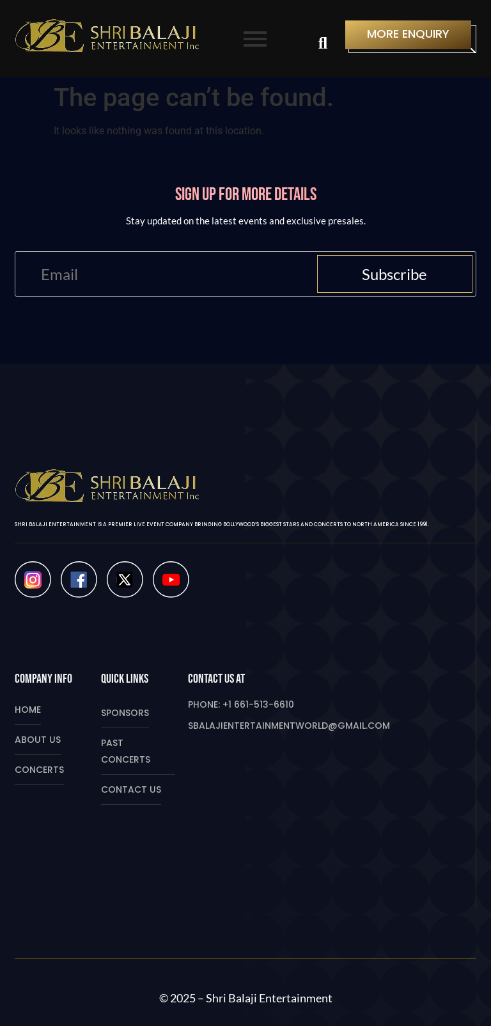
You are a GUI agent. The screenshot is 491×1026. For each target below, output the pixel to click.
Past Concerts (125, 751)
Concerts (39, 769)
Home (28, 709)
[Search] (323, 44)
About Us (38, 739)
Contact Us (131, 789)
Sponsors (125, 712)
